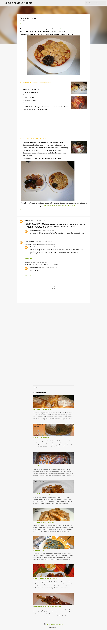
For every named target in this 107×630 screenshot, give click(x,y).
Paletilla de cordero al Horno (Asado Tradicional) (47, 606)
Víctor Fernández (35, 230)
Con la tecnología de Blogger (53, 624)
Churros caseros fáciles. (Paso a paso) (43, 522)
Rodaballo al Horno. (38, 550)
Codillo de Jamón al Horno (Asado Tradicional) (46, 578)
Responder (28, 238)
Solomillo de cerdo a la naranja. (42, 494)
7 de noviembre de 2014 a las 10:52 (50, 246)
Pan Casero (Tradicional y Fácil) (42, 409)
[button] (21, 24)
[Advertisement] (34, 123)
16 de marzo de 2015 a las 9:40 (49, 267)
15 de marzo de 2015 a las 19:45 (39, 262)
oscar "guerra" (29, 241)
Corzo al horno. (37, 465)
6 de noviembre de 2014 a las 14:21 (43, 241)
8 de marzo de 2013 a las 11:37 (49, 230)
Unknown (28, 220)
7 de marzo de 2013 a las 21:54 (38, 220)
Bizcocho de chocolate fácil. (41, 437)
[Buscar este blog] (97, 3)
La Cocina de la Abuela (18, 2)
